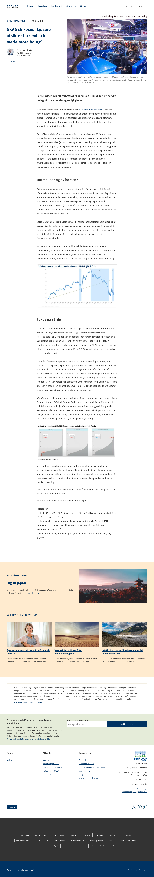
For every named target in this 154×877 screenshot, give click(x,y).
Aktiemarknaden (41, 835)
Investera (42, 6)
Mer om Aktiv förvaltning (23, 615)
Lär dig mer (71, 6)
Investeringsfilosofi (51, 763)
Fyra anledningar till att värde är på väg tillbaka (28, 651)
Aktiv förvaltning (16, 20)
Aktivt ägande (75, 835)
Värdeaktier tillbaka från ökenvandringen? (68, 651)
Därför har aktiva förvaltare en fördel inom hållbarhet (122, 651)
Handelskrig (114, 835)
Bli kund (82, 760)
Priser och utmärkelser (128, 840)
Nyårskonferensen (77, 840)
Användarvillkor (117, 870)
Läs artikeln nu (32, 593)
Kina (47, 840)
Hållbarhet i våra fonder (52, 767)
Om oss (83, 6)
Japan (38, 840)
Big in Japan (16, 582)
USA (112, 846)
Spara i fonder (69, 846)
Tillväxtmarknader (98, 846)
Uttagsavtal (83, 774)
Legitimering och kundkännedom (92, 767)
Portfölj (111, 840)
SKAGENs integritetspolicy (135, 870)
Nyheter (46, 760)
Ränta (41, 846)
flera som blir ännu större (91, 109)
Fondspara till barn (86, 763)
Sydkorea (83, 846)
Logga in (11, 807)
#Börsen (11, 61)
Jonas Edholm (26, 49)
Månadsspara (84, 770)
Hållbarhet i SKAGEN (51, 770)
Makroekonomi (60, 840)
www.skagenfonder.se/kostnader (28, 702)
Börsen (88, 835)
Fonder (30, 6)
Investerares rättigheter (88, 778)
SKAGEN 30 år (54, 846)
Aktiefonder (11, 760)
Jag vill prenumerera (127, 724)
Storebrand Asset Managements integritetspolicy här (28, 738)
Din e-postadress (76, 720)
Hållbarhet (56, 6)
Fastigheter (100, 835)
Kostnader (47, 774)
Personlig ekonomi (96, 840)
